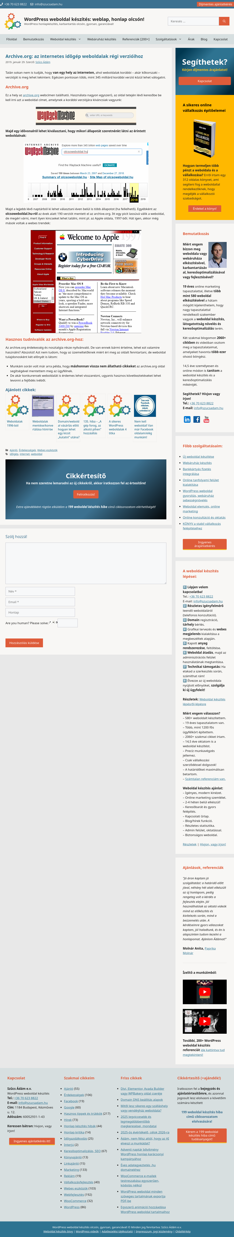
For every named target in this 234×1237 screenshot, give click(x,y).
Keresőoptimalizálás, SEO (82, 1151)
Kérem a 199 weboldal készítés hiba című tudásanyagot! (202, 1135)
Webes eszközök (47, 450)
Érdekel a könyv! (204, 208)
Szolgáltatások (170, 39)
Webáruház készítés (101, 39)
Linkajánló (71, 1163)
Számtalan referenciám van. (205, 779)
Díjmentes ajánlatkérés (215, 4)
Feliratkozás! (86, 494)
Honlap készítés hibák (80, 1126)
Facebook (71, 1101)
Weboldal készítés (67, 39)
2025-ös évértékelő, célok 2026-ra (145, 1132)
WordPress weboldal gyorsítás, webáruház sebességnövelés (198, 495)
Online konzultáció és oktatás (204, 517)
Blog (204, 39)
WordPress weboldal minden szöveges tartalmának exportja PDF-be (143, 1196)
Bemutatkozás (33, 39)
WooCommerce (75, 1201)
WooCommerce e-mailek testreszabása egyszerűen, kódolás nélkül (140, 1180)
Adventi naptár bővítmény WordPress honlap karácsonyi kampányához (142, 1154)
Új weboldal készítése (198, 456)
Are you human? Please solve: (41, 623)
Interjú (69, 1145)
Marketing (71, 1170)
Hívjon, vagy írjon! (213, 844)
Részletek (190, 844)
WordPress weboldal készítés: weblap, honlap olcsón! (84, 19)
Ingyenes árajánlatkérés (204, 544)
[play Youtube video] (205, 992)
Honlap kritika (74, 1132)
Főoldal (11, 39)
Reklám (69, 1176)
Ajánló (13, 450)
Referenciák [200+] (136, 39)
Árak (191, 39)
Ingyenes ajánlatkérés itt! (32, 1141)
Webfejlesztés (74, 1194)
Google (69, 1107)
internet (25, 454)
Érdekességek (27, 450)
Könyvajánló (73, 1157)
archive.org (31, 95)
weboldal (36, 454)
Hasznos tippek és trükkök (83, 1113)
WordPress (72, 1207)
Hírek (68, 1120)
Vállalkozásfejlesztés (78, 1182)
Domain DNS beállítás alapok (142, 1099)
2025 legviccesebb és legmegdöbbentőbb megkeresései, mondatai (138, 1121)
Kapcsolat (221, 39)
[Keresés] (224, 21)
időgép (14, 454)
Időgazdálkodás (75, 1138)
